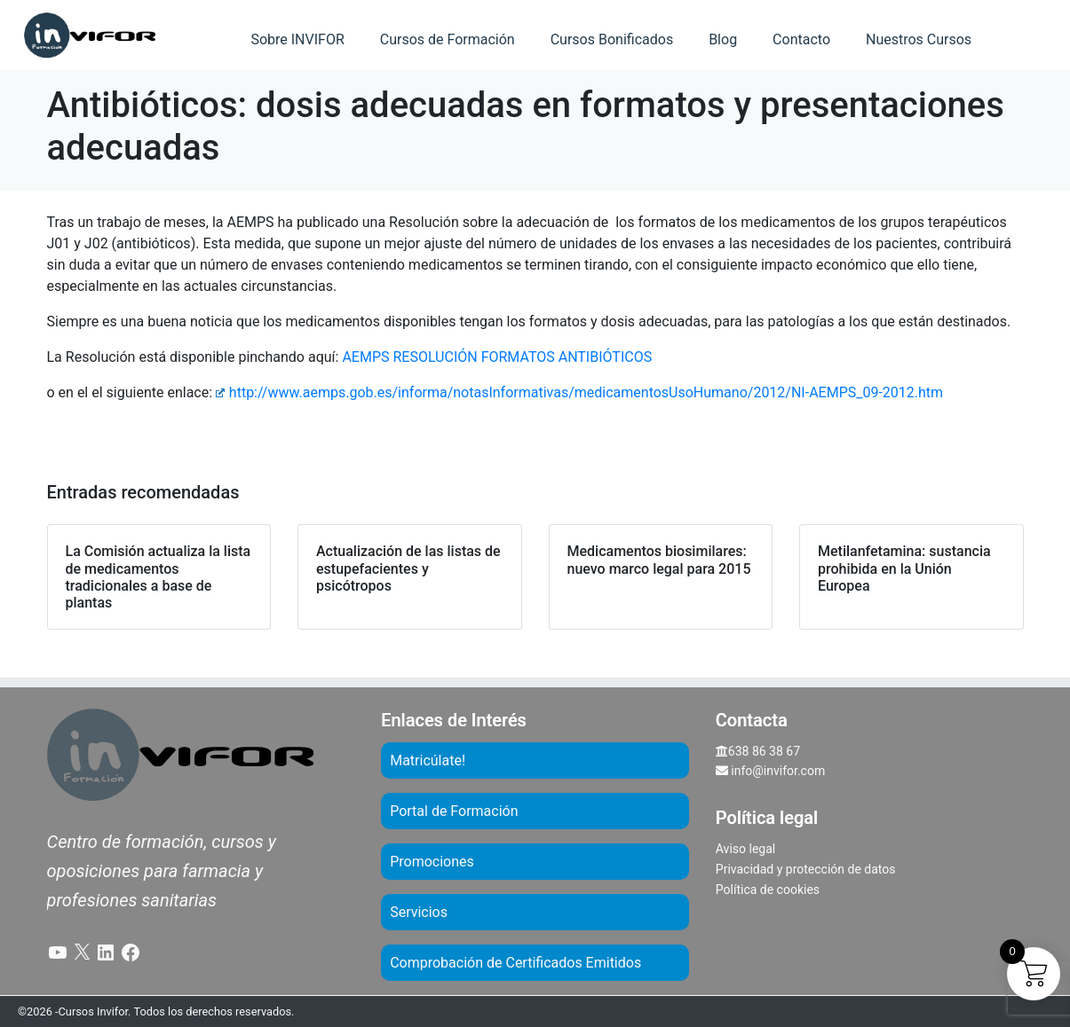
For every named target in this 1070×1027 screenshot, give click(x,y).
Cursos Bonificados (612, 39)
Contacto (801, 39)
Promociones (432, 861)
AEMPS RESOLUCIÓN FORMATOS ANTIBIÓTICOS (497, 357)
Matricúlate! (427, 760)
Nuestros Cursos (918, 39)
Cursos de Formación (447, 39)
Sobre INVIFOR (297, 39)
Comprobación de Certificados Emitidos (515, 962)
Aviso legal (745, 849)
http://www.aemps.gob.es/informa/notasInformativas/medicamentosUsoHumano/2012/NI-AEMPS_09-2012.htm (579, 392)
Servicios (419, 912)
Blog (723, 39)
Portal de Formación (454, 811)
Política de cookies (768, 889)
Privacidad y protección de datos (806, 869)
